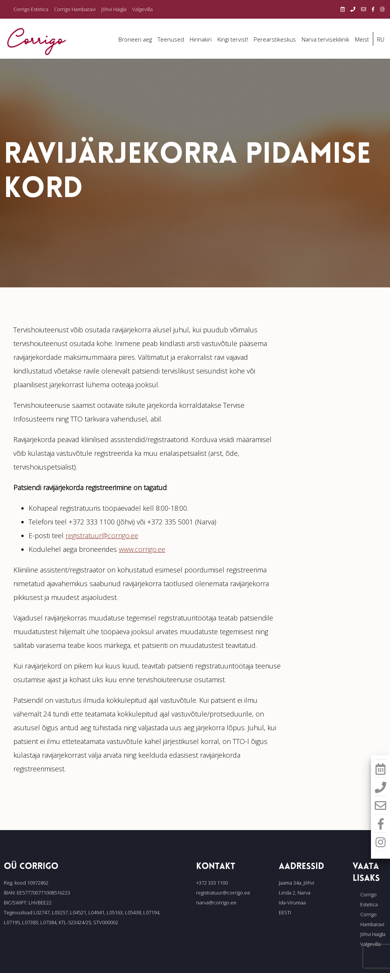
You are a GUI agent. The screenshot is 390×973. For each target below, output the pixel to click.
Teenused (171, 39)
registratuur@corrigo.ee (102, 535)
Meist (362, 39)
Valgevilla (142, 9)
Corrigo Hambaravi (75, 9)
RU (380, 39)
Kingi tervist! (232, 39)
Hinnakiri (201, 39)
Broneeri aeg (135, 39)
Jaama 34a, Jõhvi (296, 882)
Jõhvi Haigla (113, 9)
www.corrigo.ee (142, 549)
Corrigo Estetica (30, 9)
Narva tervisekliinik (325, 39)
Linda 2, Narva (294, 892)
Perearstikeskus (275, 39)
